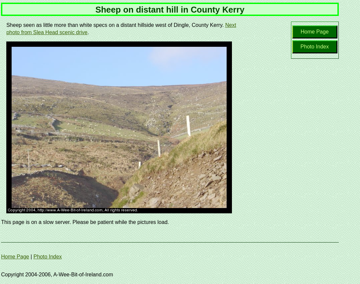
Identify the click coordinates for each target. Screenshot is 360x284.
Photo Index (315, 46)
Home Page (315, 32)
